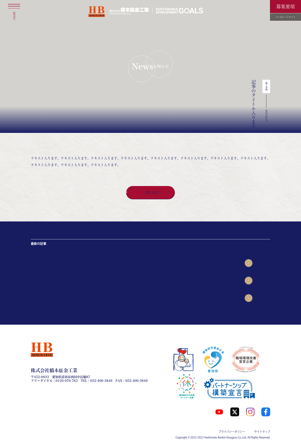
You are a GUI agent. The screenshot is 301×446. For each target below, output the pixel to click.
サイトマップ (262, 431)
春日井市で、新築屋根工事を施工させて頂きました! (111, 263)
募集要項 (285, 6)
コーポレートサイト (285, 17)
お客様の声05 (85, 298)
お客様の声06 (85, 280)
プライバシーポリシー (232, 431)
